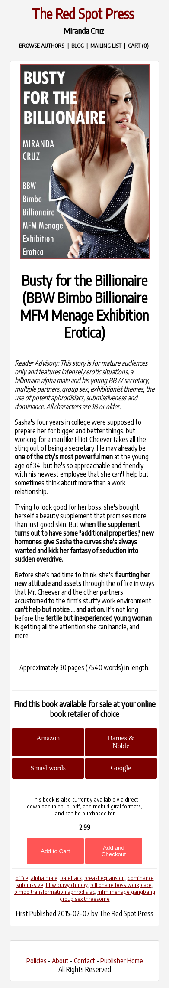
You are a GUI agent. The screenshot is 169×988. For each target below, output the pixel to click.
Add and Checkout (114, 850)
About (60, 960)
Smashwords (48, 768)
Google (121, 768)
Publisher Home (121, 960)
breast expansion (104, 877)
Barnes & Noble (121, 741)
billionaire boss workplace (121, 884)
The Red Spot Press (83, 13)
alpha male (44, 877)
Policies (36, 960)
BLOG (77, 45)
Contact (84, 960)
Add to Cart (55, 851)
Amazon (48, 738)
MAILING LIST (105, 45)
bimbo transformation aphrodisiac (54, 891)
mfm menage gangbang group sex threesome (107, 895)
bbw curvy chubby (67, 884)
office (22, 877)
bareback (71, 877)
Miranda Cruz (84, 31)
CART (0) (138, 45)
